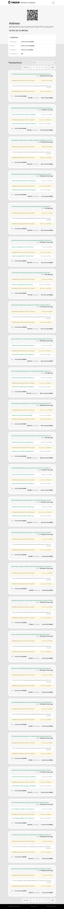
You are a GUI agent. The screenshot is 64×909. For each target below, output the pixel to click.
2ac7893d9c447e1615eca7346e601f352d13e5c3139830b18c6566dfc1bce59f (31, 436)
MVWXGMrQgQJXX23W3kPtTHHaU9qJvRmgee (24, 181)
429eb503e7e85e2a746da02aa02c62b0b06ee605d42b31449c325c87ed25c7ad (32, 240)
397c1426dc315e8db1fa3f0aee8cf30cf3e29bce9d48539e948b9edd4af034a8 (31, 736)
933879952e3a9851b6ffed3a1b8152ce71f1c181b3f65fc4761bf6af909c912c (30, 802)
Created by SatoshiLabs (14, 906)
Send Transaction (51, 906)
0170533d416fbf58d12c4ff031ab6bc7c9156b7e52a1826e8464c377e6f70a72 (31, 371)
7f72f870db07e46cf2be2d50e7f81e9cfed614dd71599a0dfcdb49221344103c (31, 206)
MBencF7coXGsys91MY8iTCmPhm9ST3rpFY (23, 247)
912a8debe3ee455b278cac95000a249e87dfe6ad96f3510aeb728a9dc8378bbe (32, 600)
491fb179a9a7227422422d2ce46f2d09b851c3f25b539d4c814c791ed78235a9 (31, 668)
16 (46, 67)
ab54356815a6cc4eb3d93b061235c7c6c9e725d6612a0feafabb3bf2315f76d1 (31, 403)
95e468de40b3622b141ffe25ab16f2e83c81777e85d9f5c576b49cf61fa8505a (30, 305)
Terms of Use (33, 906)
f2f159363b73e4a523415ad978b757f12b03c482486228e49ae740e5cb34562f (31, 174)
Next (52, 67)
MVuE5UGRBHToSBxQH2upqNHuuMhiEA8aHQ (24, 114)
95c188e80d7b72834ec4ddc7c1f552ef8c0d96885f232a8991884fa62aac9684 (31, 140)
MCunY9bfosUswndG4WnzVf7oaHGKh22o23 (23, 809)
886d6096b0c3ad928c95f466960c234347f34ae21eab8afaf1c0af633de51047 (31, 566)
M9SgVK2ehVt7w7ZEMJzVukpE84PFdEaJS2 (23, 442)
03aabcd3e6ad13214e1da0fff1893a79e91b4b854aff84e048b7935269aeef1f (30, 634)
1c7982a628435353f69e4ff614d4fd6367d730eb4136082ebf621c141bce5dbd (30, 273)
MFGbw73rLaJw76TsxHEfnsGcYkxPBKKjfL (22, 415)
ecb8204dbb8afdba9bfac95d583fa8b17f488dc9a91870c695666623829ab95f (31, 702)
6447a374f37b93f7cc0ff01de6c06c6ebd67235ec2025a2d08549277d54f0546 (31, 339)
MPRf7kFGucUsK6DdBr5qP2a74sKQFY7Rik (22, 284)
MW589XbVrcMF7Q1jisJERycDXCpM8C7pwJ (23, 507)
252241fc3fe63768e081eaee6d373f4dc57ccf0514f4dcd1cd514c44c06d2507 (31, 532)
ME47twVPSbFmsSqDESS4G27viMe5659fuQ (23, 345)
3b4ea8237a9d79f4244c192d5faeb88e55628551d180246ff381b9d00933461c (31, 770)
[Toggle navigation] (53, 2)
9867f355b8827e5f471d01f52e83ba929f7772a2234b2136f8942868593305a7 (31, 500)
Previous (26, 67)
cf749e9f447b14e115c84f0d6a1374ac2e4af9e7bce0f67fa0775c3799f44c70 (31, 468)
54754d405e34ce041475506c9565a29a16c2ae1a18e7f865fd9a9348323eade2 (31, 108)
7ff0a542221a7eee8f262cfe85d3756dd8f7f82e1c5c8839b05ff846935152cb (31, 74)
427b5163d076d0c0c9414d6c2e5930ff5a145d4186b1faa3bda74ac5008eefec (31, 869)
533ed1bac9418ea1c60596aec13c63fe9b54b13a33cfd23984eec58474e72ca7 (31, 835)
